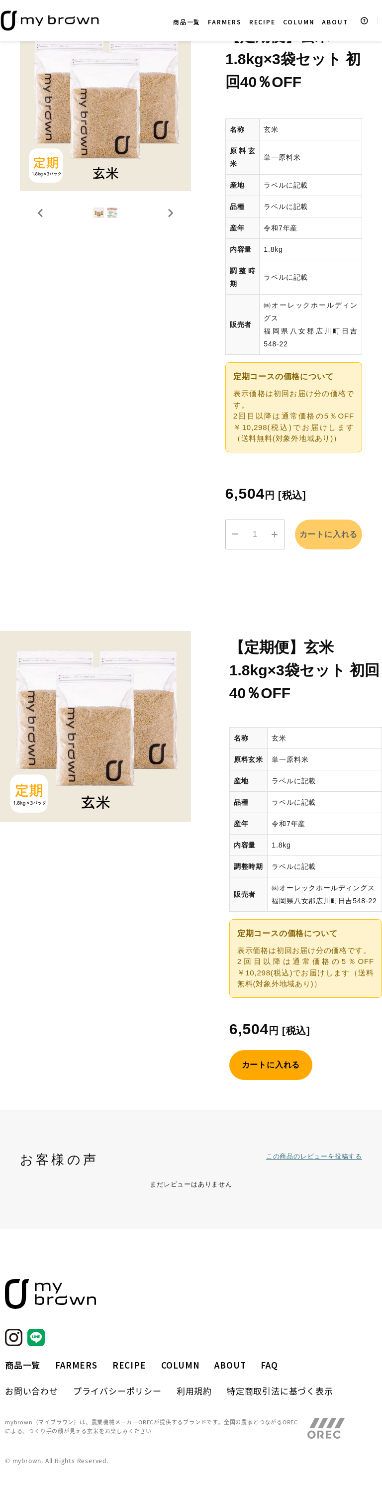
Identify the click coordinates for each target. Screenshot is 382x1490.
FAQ (269, 1365)
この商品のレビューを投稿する (314, 1155)
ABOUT (335, 21)
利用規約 (194, 1390)
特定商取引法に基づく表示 (280, 1390)
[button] (80, 232)
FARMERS (225, 21)
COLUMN (299, 21)
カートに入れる (328, 534)
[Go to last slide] (41, 232)
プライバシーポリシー (117, 1390)
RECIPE (262, 21)
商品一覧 (186, 21)
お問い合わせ (31, 1390)
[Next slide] (170, 232)
